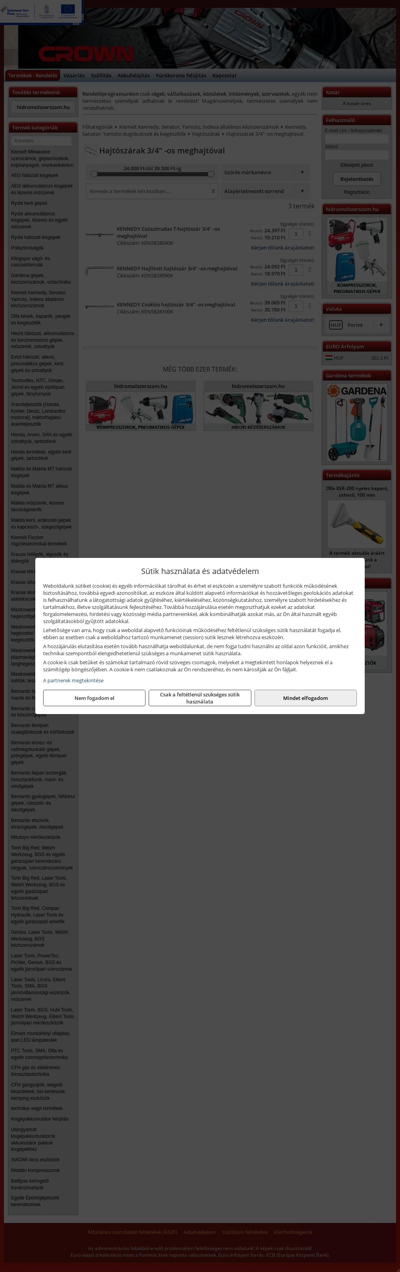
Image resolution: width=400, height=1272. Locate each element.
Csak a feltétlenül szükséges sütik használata (200, 698)
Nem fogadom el (95, 698)
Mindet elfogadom (305, 698)
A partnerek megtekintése (73, 680)
